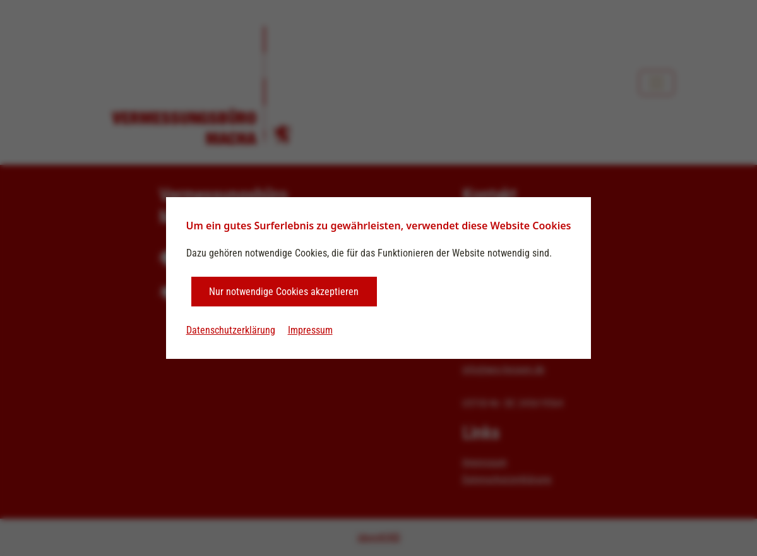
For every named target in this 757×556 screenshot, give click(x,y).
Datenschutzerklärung (230, 330)
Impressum (310, 330)
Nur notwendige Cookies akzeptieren (284, 292)
